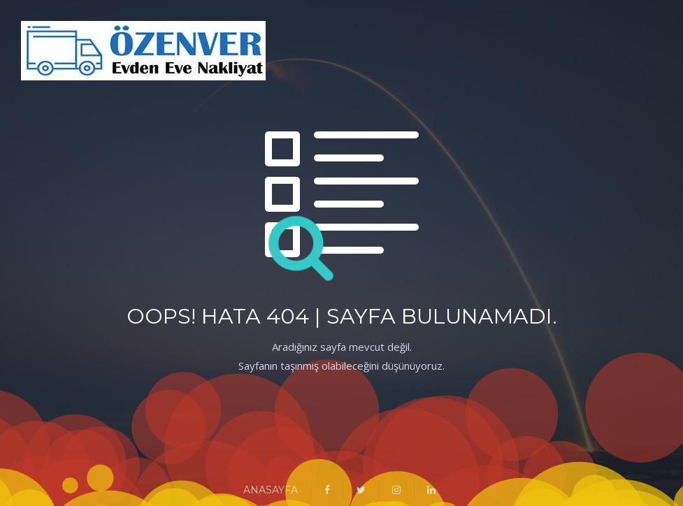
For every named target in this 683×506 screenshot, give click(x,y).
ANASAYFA (270, 490)
